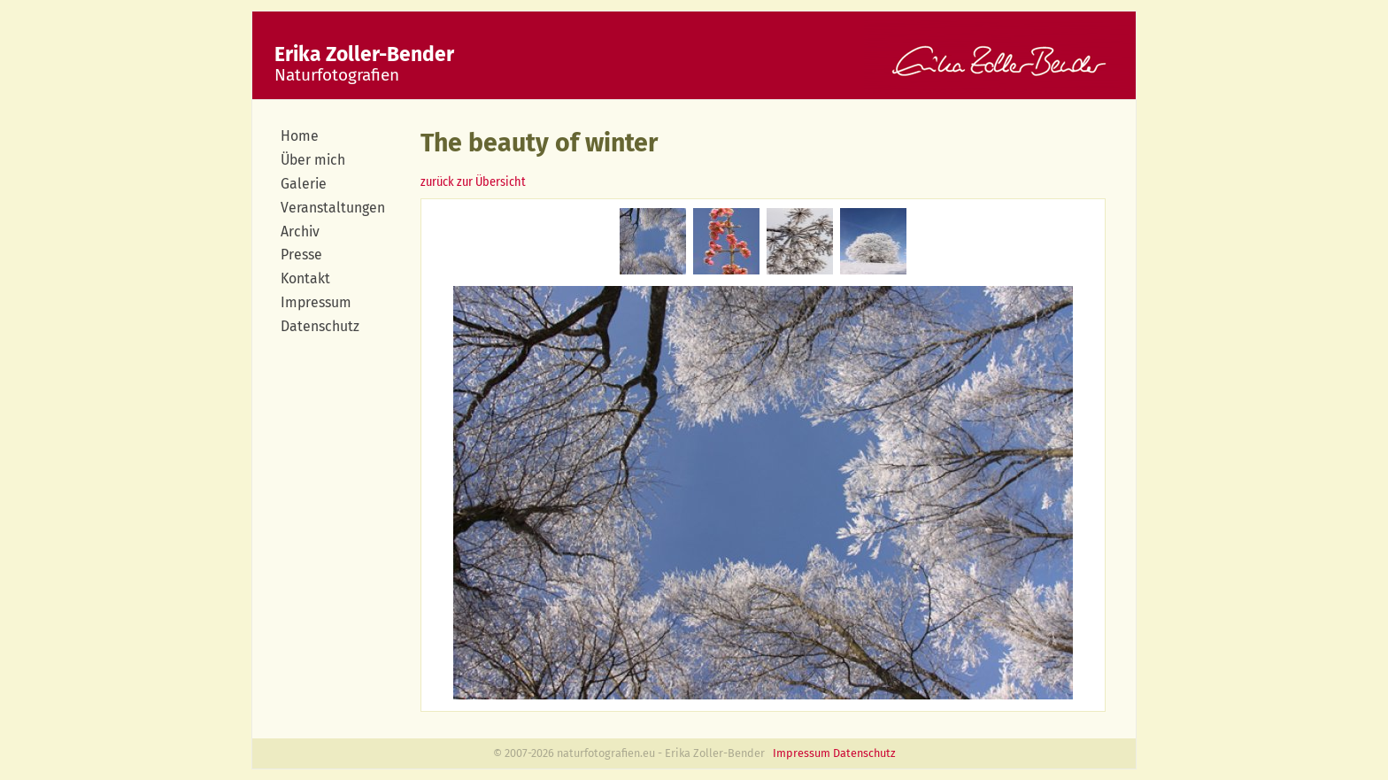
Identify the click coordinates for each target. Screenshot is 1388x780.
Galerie (304, 183)
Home (300, 135)
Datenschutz (320, 326)
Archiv (300, 231)
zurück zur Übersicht (473, 181)
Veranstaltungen (333, 207)
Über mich (313, 159)
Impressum (316, 302)
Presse (301, 254)
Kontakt (305, 278)
